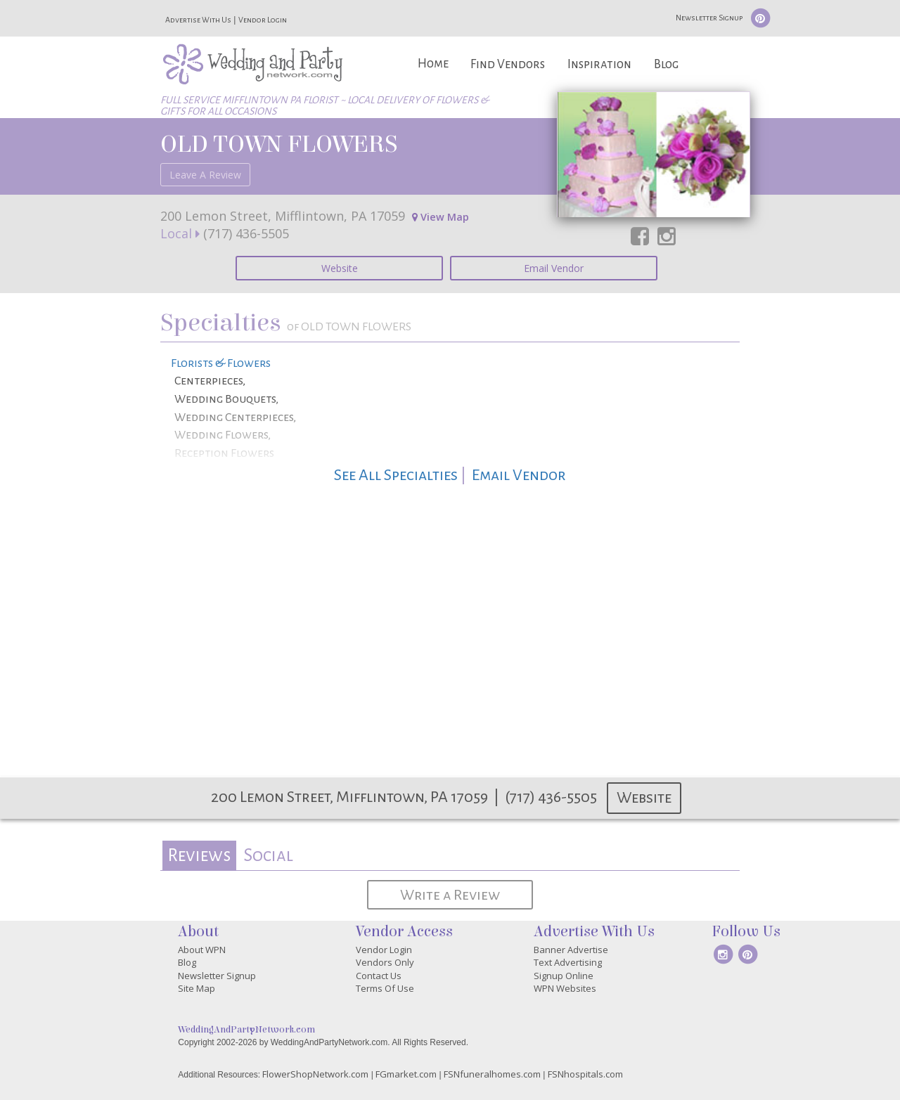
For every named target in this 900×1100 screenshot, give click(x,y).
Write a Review (450, 894)
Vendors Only (385, 962)
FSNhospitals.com (585, 1074)
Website (339, 268)
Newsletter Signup (709, 17)
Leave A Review (205, 174)
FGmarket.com (406, 1074)
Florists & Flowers (221, 363)
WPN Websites (565, 988)
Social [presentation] (268, 855)
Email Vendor (554, 268)
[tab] (199, 856)
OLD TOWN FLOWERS (278, 144)
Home (433, 63)
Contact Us (378, 975)
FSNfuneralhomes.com (492, 1074)
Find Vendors (507, 64)
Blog (666, 64)
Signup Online (563, 975)
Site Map (196, 988)
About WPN (202, 949)
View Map (440, 217)
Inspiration (599, 64)
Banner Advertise (571, 949)
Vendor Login (262, 19)
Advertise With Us (198, 19)
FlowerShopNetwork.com (315, 1074)
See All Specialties (396, 475)
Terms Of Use (385, 988)
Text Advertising (568, 962)
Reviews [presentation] (199, 855)
